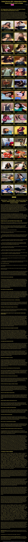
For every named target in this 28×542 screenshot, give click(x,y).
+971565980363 (21, 76)
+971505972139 (8, 41)
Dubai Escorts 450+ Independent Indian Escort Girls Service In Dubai (14, 2)
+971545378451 (8, 123)
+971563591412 (21, 123)
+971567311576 (8, 76)
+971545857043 (8, 88)
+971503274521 (8, 29)
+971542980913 (21, 193)
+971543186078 (21, 29)
